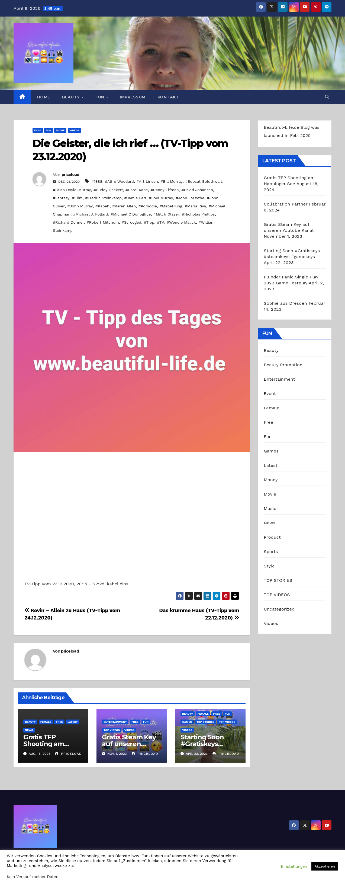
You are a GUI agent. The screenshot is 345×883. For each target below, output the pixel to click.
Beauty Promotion (283, 364)
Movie (60, 130)
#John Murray (80, 206)
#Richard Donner (68, 222)
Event (270, 393)
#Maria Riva (195, 206)
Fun (100, 97)
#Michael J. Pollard (90, 214)
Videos (74, 130)
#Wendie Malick (181, 222)
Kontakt (168, 97)
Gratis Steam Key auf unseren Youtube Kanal (129, 743)
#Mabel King (171, 206)
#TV (160, 222)
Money (271, 479)
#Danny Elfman (164, 190)
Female (45, 721)
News (29, 729)
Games (187, 721)
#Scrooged (131, 222)
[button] (327, 96)
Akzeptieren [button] (325, 866)
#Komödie (147, 206)
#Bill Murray (172, 181)
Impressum (133, 97)
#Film (77, 198)
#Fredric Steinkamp (103, 198)
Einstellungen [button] (294, 866)
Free (37, 130)
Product (272, 537)
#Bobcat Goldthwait (203, 181)
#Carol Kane (136, 190)
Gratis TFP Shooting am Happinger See (46, 743)
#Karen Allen (124, 206)
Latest (72, 721)
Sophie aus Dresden (285, 303)
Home (43, 97)
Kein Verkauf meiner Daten (33, 876)
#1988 (96, 181)
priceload (70, 174)
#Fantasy (61, 198)
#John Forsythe (190, 198)
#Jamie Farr (135, 198)
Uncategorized (279, 609)
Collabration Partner (285, 204)
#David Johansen (197, 190)
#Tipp (149, 222)
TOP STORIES (205, 721)
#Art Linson (147, 181)
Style (269, 566)
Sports (271, 551)
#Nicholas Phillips (198, 214)
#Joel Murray (161, 198)
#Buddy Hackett (108, 190)
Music (270, 508)
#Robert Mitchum (103, 222)
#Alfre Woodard (119, 181)
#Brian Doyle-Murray (72, 190)
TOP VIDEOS (112, 729)
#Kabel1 (102, 206)
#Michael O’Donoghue (131, 214)
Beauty (71, 97)
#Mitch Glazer (166, 214)
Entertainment (115, 721)
